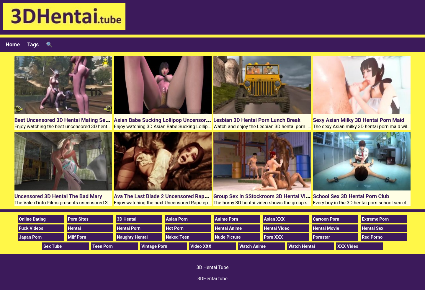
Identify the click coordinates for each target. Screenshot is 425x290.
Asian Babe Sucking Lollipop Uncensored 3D (167, 120)
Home (13, 44)
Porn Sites (78, 219)
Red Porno (372, 237)
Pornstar (321, 237)
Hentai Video (277, 228)
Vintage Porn (154, 246)
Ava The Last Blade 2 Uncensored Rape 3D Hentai (173, 196)
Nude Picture (228, 237)
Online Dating (32, 219)
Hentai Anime (228, 228)
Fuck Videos (31, 228)
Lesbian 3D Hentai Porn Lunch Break (256, 120)
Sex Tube (52, 246)
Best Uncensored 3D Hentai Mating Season (65, 120)
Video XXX (200, 246)
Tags (33, 44)
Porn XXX (273, 237)
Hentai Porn (128, 228)
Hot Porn (175, 228)
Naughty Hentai (132, 237)
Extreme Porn (375, 219)
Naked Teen (177, 237)
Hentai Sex (372, 228)
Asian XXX (274, 219)
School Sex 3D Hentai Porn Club (351, 196)
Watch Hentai (301, 246)
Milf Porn (77, 237)
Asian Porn (177, 219)
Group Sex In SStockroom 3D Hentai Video (263, 196)
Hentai (74, 228)
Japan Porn (30, 237)
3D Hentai (126, 219)
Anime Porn (226, 219)
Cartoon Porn (326, 219)
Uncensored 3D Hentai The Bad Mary (58, 196)
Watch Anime (252, 246)
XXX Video (347, 246)
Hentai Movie (326, 228)
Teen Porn (102, 246)
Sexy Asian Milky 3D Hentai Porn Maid (358, 120)
